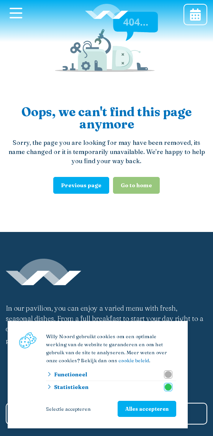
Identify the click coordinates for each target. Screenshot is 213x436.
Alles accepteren (147, 409)
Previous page (81, 185)
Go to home (136, 185)
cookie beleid (133, 360)
